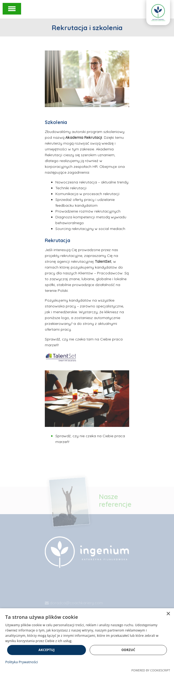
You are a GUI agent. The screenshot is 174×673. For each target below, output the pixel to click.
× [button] (168, 614)
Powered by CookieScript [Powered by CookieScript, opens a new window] (150, 670)
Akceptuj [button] (46, 650)
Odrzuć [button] (128, 650)
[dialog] (87, 640)
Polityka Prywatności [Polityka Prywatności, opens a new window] (21, 662)
